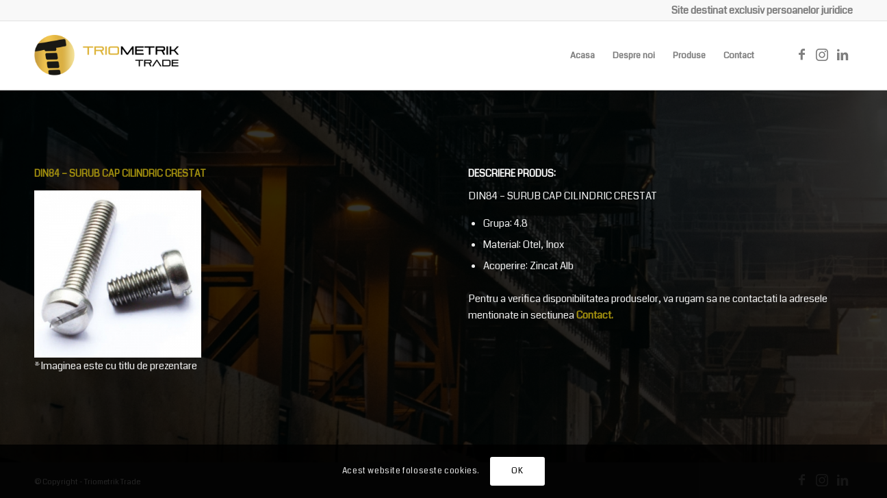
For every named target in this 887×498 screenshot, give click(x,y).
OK (517, 471)
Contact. (594, 315)
